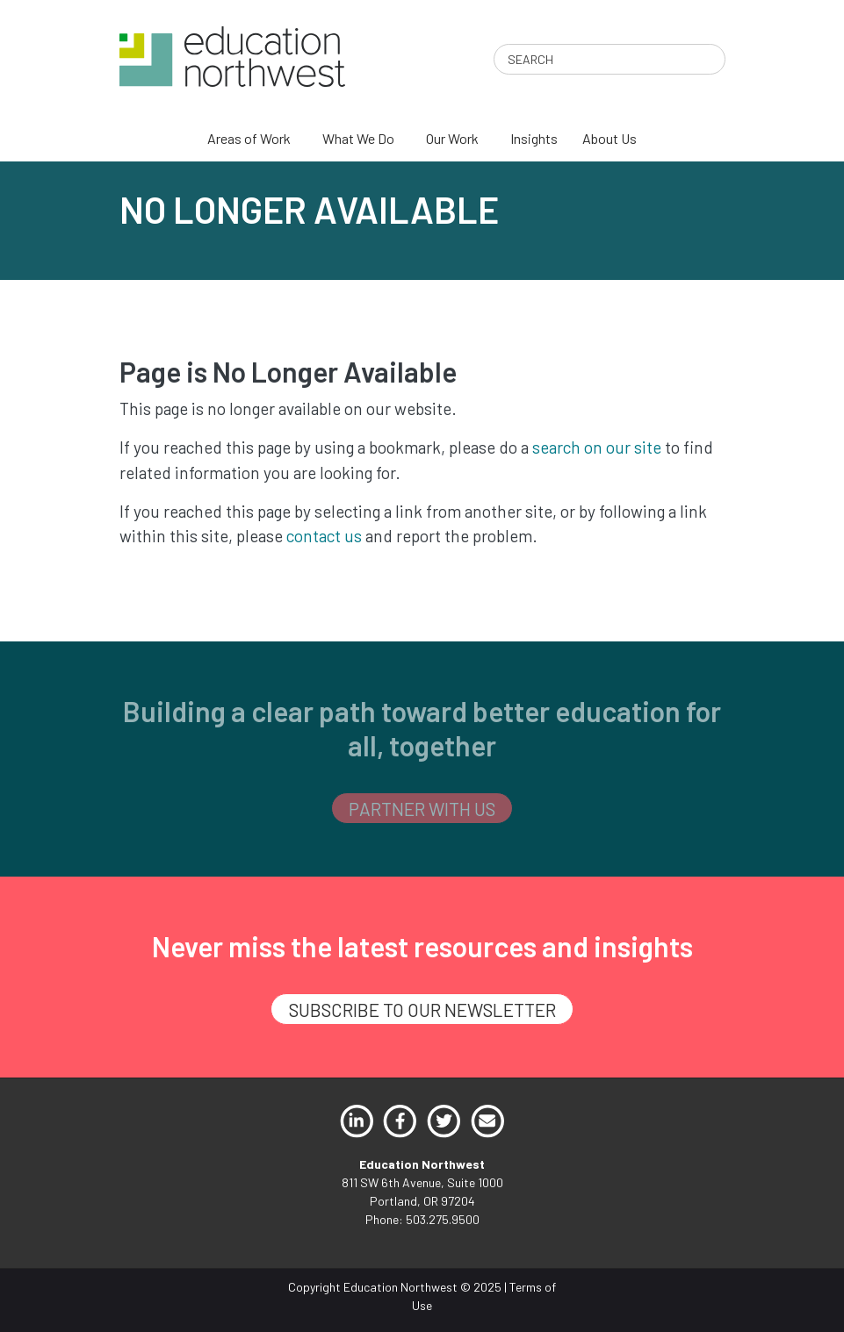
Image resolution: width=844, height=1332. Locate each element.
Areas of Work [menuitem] (249, 138)
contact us (324, 536)
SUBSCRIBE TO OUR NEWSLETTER (422, 1009)
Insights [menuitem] (534, 138)
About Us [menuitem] (609, 138)
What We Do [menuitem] (358, 138)
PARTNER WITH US (422, 809)
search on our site (596, 447)
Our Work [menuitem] (452, 138)
